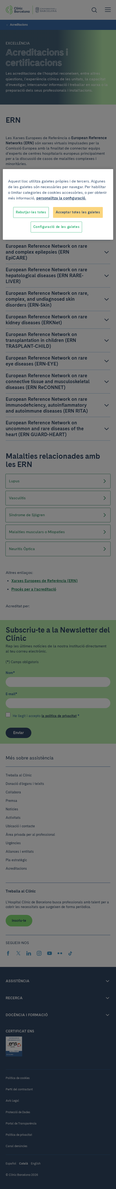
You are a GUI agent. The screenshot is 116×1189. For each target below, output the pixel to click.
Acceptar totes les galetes (78, 212)
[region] (58, 204)
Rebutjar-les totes (31, 212)
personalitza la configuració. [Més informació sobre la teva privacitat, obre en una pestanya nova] (61, 198)
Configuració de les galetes (56, 227)
